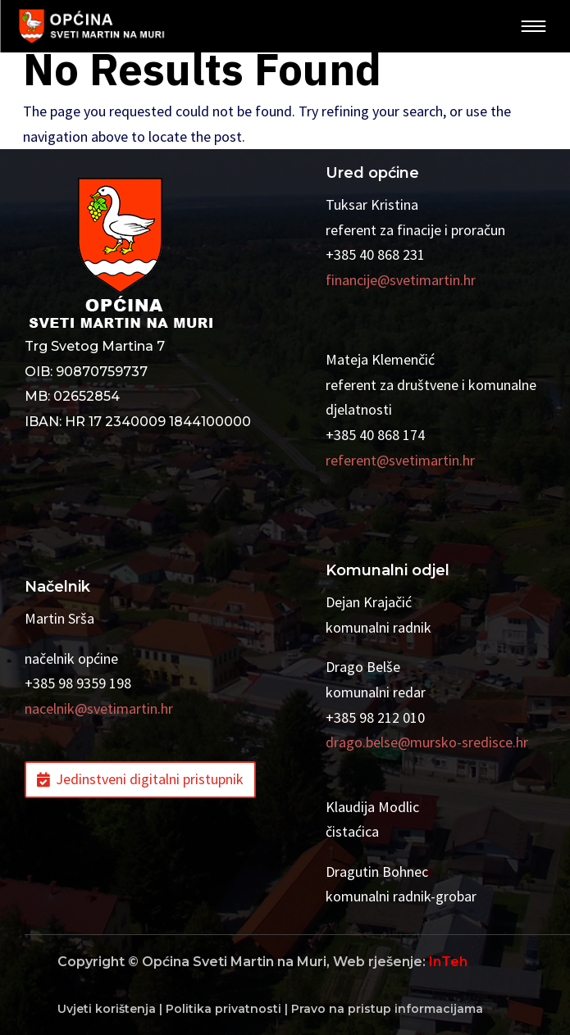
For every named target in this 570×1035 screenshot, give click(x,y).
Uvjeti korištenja (106, 1008)
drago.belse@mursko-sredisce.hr (427, 742)
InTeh (448, 961)
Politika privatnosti (223, 1008)
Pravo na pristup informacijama (387, 1008)
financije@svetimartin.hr (401, 279)
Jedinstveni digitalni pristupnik (150, 778)
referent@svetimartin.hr (400, 460)
